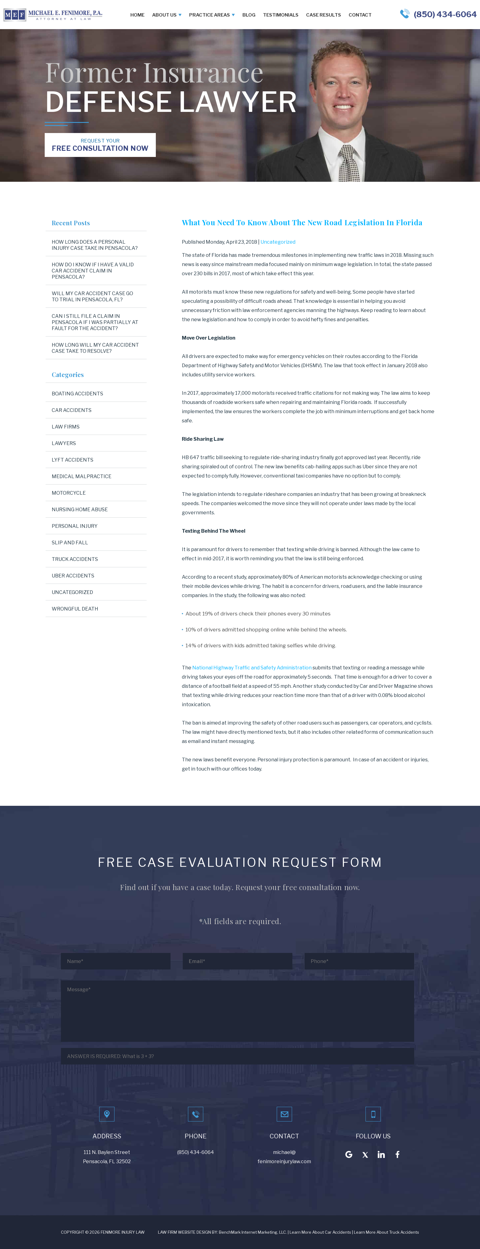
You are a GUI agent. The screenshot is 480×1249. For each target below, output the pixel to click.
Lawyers (64, 443)
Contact (360, 15)
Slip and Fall (70, 543)
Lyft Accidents (72, 460)
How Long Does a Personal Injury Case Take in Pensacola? (95, 245)
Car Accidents (72, 410)
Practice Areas (209, 15)
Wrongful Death (75, 609)
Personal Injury (75, 526)
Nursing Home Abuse (80, 509)
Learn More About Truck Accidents (386, 1232)
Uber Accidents (73, 576)
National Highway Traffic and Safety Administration (252, 668)
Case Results (323, 15)
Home (137, 15)
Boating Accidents (77, 394)
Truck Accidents (75, 559)
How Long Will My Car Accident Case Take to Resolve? (95, 348)
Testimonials (280, 15)
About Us (164, 15)
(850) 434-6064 (445, 14)
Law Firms (66, 427)
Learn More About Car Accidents (320, 1232)
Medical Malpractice (81, 476)
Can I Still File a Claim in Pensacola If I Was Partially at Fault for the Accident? (95, 322)
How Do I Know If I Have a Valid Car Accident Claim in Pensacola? (93, 271)
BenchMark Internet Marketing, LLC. (253, 1232)
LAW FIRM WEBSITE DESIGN (184, 1232)
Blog (248, 15)
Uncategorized (278, 242)
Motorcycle (69, 493)
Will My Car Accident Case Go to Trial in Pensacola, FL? (92, 297)
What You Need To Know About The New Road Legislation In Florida (302, 222)
